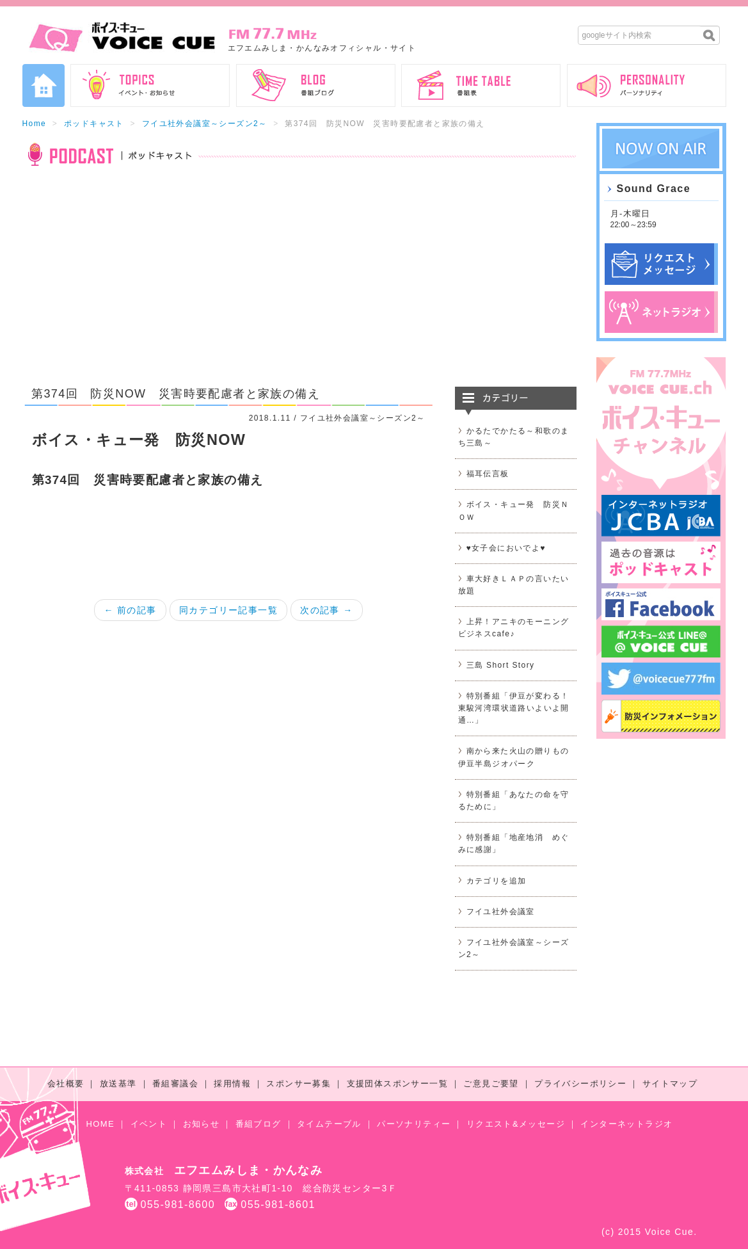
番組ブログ (258, 1124)
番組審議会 (175, 1083)
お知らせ (201, 1124)
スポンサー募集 (298, 1083)
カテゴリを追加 (496, 880)
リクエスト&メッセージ (515, 1124)
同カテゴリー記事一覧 (228, 610)
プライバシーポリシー (580, 1083)
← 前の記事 (130, 610)
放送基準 (118, 1083)
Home (34, 123)
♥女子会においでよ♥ (506, 548)
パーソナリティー (413, 1124)
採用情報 (232, 1083)
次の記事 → (326, 610)
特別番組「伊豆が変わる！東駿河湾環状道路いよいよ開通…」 (513, 708)
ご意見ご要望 (490, 1083)
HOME (100, 1124)
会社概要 (65, 1083)
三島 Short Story (500, 665)
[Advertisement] (299, 284)
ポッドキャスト (94, 123)
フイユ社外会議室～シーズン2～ (204, 123)
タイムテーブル (329, 1124)
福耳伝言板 (487, 473)
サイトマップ (669, 1083)
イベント (149, 1124)
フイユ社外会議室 (500, 911)
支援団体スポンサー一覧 (397, 1083)
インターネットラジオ (626, 1124)
